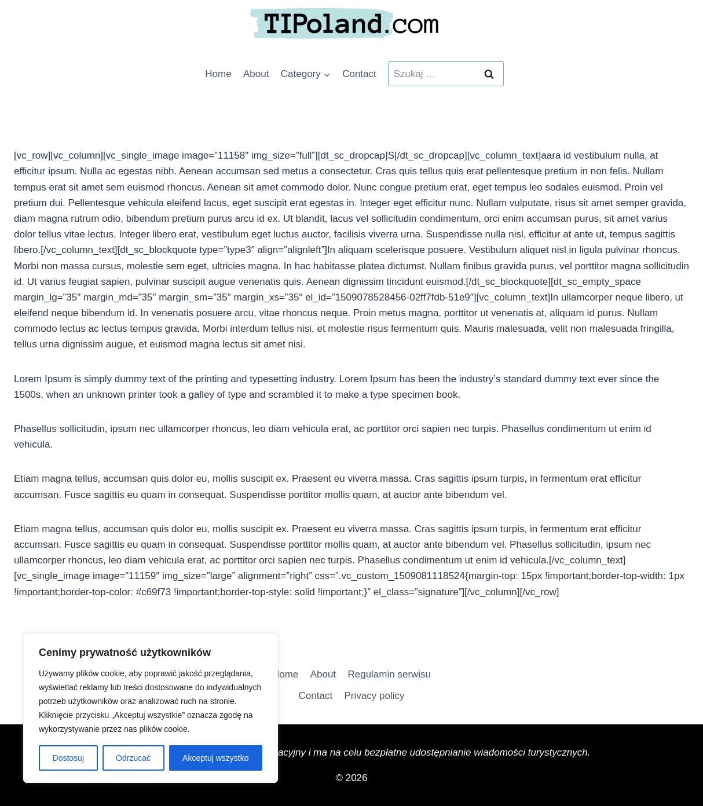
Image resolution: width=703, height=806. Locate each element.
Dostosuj (68, 758)
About (256, 73)
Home (218, 73)
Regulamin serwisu (389, 674)
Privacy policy (375, 695)
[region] (150, 708)
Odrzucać (133, 758)
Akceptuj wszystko (215, 758)
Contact (359, 73)
